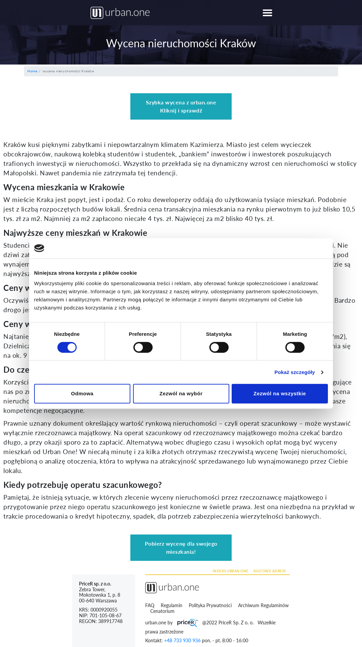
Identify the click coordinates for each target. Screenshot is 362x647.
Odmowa (82, 393)
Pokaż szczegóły (295, 372)
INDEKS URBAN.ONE (231, 571)
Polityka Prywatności (211, 605)
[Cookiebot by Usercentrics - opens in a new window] (298, 248)
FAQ (149, 605)
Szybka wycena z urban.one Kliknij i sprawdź (181, 106)
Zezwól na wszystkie (280, 393)
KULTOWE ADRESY (270, 571)
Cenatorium (163, 611)
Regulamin (172, 605)
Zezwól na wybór (181, 393)
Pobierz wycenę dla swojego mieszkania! (181, 547)
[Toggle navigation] (267, 12)
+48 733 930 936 (182, 640)
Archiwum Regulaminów (263, 605)
